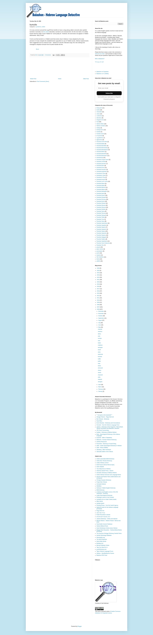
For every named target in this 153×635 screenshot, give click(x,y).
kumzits (100, 356)
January (100, 391)
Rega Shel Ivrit (100, 510)
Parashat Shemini (101, 205)
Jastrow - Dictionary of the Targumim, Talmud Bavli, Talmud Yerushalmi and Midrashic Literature (110, 427)
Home (59, 78)
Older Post (86, 78)
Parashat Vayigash (101, 237)
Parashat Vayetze (101, 235)
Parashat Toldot (101, 217)
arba (99, 377)
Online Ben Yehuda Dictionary (104, 460)
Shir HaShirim (100, 257)
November (101, 313)
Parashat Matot (100, 185)
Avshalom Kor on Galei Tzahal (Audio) (106, 499)
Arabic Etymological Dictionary (104, 495)
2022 (98, 277)
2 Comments (48, 55)
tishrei (98, 259)
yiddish (43, 26)
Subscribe (109, 93)
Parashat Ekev (100, 165)
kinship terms (100, 129)
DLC (36, 55)
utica (99, 352)
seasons (99, 255)
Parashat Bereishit (101, 153)
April (99, 384)
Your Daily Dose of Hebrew (104, 468)
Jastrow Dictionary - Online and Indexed (107, 518)
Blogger (80, 626)
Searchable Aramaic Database (104, 524)
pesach (98, 247)
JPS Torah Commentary (103, 430)
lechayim (100, 347)
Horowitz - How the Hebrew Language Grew (108, 425)
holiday (98, 127)
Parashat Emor (100, 167)
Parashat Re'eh (101, 201)
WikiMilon (99, 486)
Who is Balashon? (100, 58)
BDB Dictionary (100, 490)
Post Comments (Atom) (43, 81)
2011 (98, 298)
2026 (98, 268)
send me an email (99, 53)
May (99, 327)
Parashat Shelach (101, 203)
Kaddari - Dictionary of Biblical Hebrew (107, 432)
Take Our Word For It (102, 547)
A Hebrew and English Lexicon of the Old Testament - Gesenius (107, 492)
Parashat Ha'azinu (101, 169)
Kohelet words (100, 133)
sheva (99, 370)
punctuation (100, 251)
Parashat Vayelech (101, 229)
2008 (98, 304)
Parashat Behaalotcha (102, 149)
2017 (98, 288)
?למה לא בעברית (99, 62)
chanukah (99, 111)
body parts (99, 108)
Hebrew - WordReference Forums (105, 553)
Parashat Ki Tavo (101, 173)
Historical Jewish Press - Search (105, 470)
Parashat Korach (101, 179)
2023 (98, 275)
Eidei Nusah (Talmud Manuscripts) (105, 464)
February (100, 389)
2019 (98, 284)
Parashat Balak (100, 143)
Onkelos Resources (102, 441)
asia (99, 336)
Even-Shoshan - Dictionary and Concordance (108, 423)
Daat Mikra (99, 421)
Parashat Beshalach (102, 155)
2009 (98, 302)
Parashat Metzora (101, 187)
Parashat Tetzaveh (101, 215)
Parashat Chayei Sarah (103, 159)
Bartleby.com (100, 543)
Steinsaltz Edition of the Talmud (105, 451)
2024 (98, 272)
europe (100, 338)
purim (98, 253)
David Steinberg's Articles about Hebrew (107, 528)
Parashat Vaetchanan (102, 223)
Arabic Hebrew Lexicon (103, 462)
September (101, 318)
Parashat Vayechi (101, 227)
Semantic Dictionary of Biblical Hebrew (107, 472)
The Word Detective (102, 539)
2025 (98, 270)
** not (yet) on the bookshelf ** (104, 415)
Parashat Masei (101, 183)
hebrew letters (100, 123)
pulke (99, 361)
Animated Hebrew (101, 484)
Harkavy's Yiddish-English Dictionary (106, 488)
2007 (98, 307)
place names (100, 249)
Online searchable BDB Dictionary (105, 458)
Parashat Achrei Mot (102, 141)
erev (99, 340)
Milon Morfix (100, 501)
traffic (99, 359)
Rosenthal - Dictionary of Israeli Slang (106, 443)
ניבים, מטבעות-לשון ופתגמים (103, 516)
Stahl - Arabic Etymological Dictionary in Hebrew (109, 445)
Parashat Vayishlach (102, 241)
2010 (98, 300)
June (99, 325)
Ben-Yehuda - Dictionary (103, 419)
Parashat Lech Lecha (102, 181)
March (100, 386)
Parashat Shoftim (101, 209)
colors (98, 114)
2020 (98, 282)
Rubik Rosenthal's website (103, 514)
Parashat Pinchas (101, 199)
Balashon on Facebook (103, 71)
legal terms (99, 139)
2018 (98, 286)
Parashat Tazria (101, 211)
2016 (98, 291)
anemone (100, 354)
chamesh (100, 375)
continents (99, 115)
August (100, 320)
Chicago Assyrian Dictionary (104, 480)
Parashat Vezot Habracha (103, 243)
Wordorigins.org (101, 537)
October (100, 315)
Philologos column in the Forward (105, 497)
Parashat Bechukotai (102, 147)
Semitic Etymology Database (104, 535)
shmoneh (100, 368)
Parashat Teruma (101, 213)
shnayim (100, 381)
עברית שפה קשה (101, 512)
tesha (99, 365)
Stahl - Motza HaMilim (102, 447)
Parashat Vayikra (101, 239)
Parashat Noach (101, 195)
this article (46, 31)
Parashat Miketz (101, 189)
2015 (98, 293)
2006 (98, 309)
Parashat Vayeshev (102, 233)
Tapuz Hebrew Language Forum (105, 551)
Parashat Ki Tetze (101, 175)
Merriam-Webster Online (103, 545)
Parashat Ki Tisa (101, 177)
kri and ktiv (99, 135)
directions (99, 118)
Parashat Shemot (101, 207)
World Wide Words (101, 541)
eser (99, 363)
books (98, 110)
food (98, 121)
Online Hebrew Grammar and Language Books (109, 474)
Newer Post (33, 78)
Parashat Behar (101, 151)
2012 (98, 295)
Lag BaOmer (38, 26)
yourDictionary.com (101, 549)
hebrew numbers (101, 125)
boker (99, 343)
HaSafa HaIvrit (100, 503)
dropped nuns (100, 119)
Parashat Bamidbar (102, 145)
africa (99, 334)
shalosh (100, 379)
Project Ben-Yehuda (102, 482)
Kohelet (99, 131)
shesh (99, 372)
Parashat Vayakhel (101, 225)
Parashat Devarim (101, 163)
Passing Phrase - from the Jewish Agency (107, 505)
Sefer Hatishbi (100, 466)
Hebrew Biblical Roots (102, 526)
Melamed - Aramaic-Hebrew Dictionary (107, 439)
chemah (100, 329)
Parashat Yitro (100, 245)
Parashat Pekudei (101, 197)
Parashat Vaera (101, 221)
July (99, 322)
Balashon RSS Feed (102, 555)
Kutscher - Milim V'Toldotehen (104, 437)
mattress (100, 345)
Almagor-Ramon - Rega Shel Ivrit (105, 417)
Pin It (37, 49)
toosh (99, 349)
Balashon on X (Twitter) (103, 73)
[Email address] (109, 88)
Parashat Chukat (101, 161)
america (100, 331)
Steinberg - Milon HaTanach (104, 449)
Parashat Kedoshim (102, 171)
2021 (98, 279)
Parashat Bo (100, 157)
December (101, 311)
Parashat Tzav (100, 219)
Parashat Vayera (101, 231)
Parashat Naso (100, 193)
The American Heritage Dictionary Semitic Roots (109, 533)
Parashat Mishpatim (102, 191)
